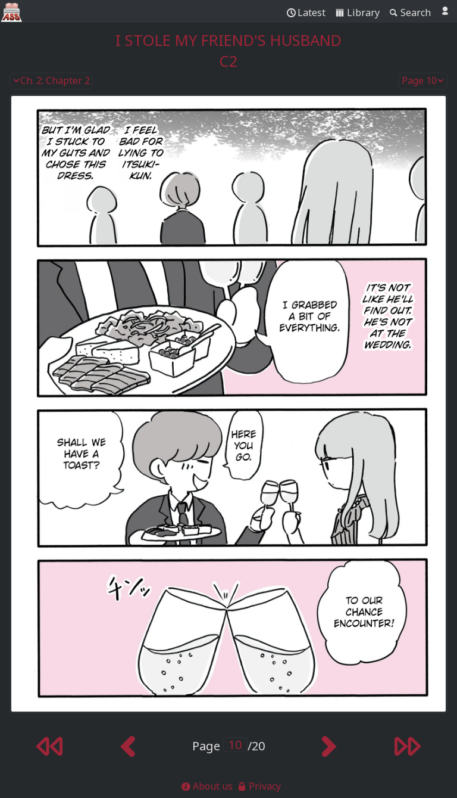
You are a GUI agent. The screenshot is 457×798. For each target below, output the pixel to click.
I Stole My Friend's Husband (228, 40)
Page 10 (423, 81)
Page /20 (228, 746)
